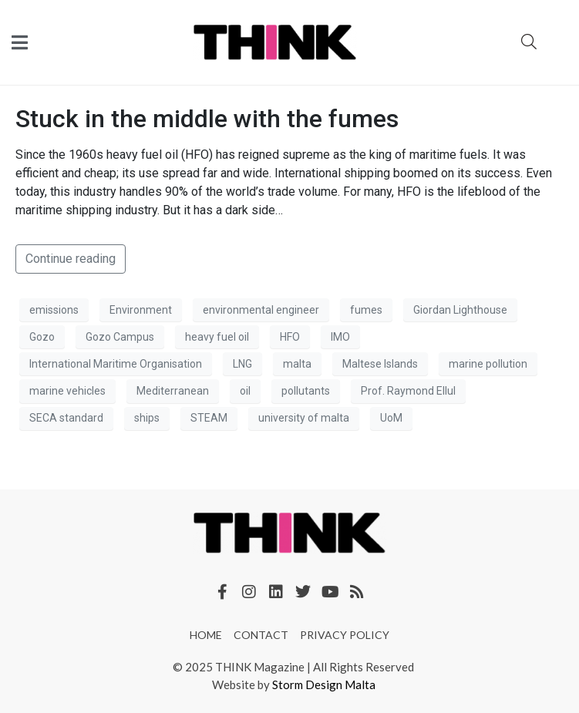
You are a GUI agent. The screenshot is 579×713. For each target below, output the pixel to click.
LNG (242, 364)
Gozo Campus (120, 337)
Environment (140, 310)
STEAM (208, 418)
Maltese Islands (380, 364)
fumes (366, 310)
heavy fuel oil (217, 337)
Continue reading (70, 258)
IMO (340, 337)
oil (245, 391)
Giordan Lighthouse (460, 310)
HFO (290, 337)
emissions (54, 310)
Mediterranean (172, 391)
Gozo (42, 337)
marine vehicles (67, 391)
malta (297, 364)
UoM (391, 418)
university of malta (303, 418)
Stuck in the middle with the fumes (207, 118)
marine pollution (488, 364)
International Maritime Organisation (115, 364)
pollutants (305, 391)
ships (147, 418)
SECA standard (66, 418)
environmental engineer (261, 310)
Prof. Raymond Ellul (408, 391)
